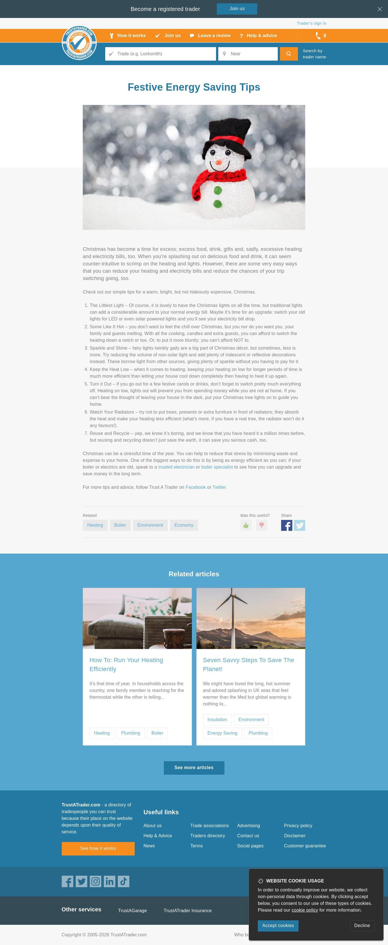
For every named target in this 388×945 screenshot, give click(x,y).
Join (237, 8)
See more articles (194, 767)
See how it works (98, 848)
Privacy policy (298, 825)
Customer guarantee (305, 845)
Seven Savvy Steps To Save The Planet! (248, 665)
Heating (95, 525)
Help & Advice (158, 835)
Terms (196, 845)
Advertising (248, 825)
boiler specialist (217, 467)
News (149, 845)
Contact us (248, 835)
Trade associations (209, 825)
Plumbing (130, 733)
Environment (150, 525)
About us (153, 825)
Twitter (219, 487)
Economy (184, 525)
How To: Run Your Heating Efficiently (126, 665)
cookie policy (305, 910)
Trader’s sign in (311, 23)
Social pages (250, 845)
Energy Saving (223, 733)
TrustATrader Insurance (188, 910)
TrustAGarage (132, 910)
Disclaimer (295, 835)
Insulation (218, 719)
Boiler (120, 525)
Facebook (196, 487)
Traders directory (207, 835)
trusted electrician (176, 467)
